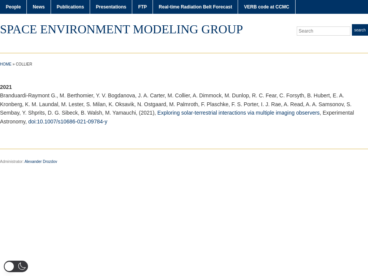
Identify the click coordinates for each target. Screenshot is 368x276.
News (38, 7)
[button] (16, 266)
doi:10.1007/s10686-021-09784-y (67, 121)
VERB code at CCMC (266, 7)
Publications (70, 7)
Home (6, 64)
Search (360, 30)
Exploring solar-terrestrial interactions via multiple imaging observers (239, 113)
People (13, 7)
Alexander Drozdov (41, 161)
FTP (142, 7)
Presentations (111, 7)
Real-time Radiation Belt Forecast (195, 7)
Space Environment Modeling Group (121, 29)
